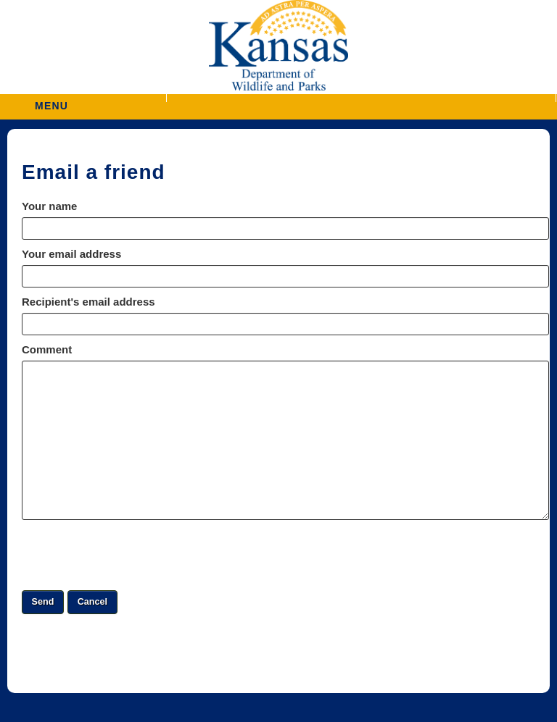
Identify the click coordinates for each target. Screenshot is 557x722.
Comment (47, 349)
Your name (49, 206)
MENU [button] (51, 101)
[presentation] (132, 554)
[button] (361, 98)
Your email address (71, 254)
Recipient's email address (88, 301)
